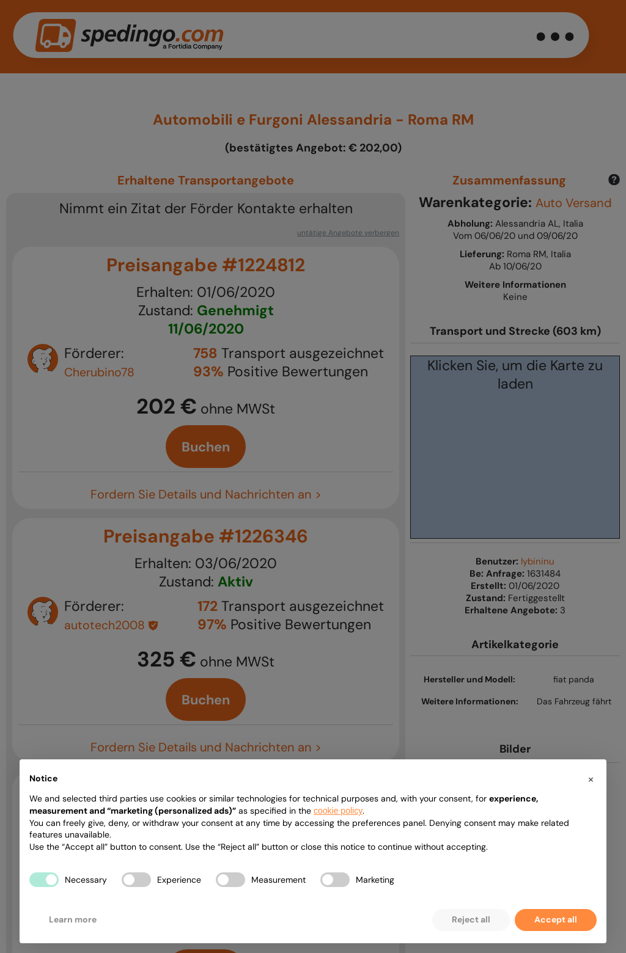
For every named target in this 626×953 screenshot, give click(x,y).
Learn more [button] (73, 919)
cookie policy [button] (338, 811)
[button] (590, 779)
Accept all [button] (555, 919)
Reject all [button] (471, 919)
